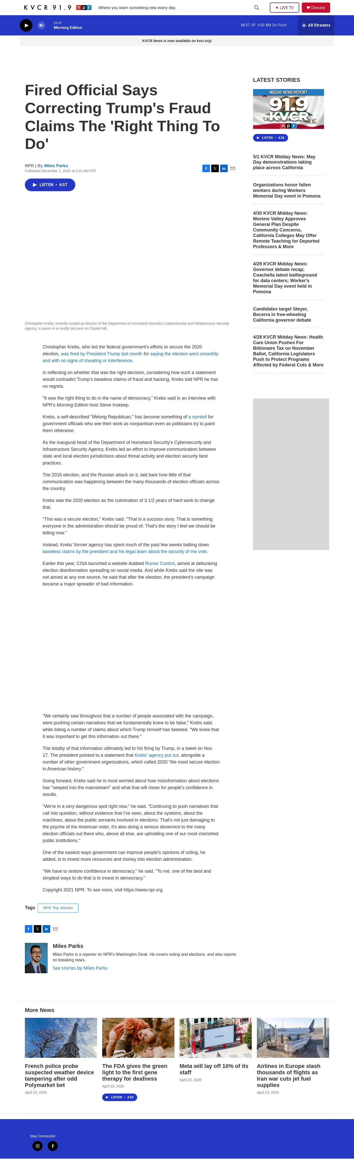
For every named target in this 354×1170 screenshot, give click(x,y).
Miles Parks (56, 177)
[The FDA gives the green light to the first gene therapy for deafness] (138, 1049)
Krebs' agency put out (157, 766)
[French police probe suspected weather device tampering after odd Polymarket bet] (61, 1049)
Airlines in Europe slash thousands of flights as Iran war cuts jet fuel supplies (289, 1087)
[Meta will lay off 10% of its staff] (216, 1049)
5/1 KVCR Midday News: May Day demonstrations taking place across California (284, 174)
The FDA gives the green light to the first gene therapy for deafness (134, 1083)
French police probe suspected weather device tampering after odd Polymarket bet (59, 1087)
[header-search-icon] (257, 13)
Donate (321, 13)
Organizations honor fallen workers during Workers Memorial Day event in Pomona (287, 202)
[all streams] (316, 37)
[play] (26, 37)
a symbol (197, 428)
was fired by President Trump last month (101, 365)
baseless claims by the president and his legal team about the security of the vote (125, 562)
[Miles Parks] (36, 969)
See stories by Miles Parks (80, 979)
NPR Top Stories (58, 919)
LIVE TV (286, 13)
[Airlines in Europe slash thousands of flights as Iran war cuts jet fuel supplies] (293, 1049)
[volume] (41, 37)
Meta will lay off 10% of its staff (214, 1080)
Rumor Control (160, 574)
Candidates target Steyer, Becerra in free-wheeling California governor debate (282, 326)
